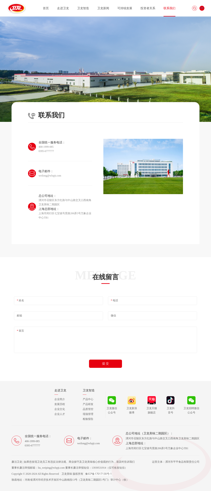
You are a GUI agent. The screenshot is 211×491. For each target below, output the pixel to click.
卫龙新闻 (103, 8)
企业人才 (59, 414)
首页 (46, 8)
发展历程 (59, 404)
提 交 (105, 363)
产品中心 (88, 399)
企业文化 (59, 409)
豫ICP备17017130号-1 (98, 474)
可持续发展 (124, 8)
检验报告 (88, 419)
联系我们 (169, 8)
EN (202, 8)
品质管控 (88, 409)
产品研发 (88, 404)
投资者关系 (147, 8)
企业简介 (59, 399)
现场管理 (88, 414)
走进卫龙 (63, 8)
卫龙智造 (83, 8)
